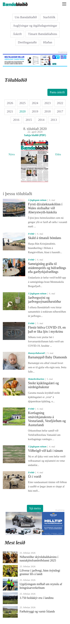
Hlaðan (47, 42)
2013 (54, 120)
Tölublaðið (16, 80)
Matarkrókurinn (36, 379)
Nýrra (12, 154)
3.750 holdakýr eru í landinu (37, 597)
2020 (22, 111)
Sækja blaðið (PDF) (35, 135)
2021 (10, 111)
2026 (10, 103)
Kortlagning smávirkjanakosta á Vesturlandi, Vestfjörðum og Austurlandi (47, 419)
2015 (29, 120)
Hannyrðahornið (36, 353)
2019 (35, 111)
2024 (35, 103)
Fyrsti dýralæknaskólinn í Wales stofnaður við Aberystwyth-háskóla (45, 208)
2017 (60, 111)
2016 (16, 120)
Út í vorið (34, 476)
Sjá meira (35, 508)
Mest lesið (15, 542)
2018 (47, 111)
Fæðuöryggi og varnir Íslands (37, 611)
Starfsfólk (49, 17)
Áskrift (17, 34)
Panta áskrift (57, 92)
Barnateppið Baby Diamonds (47, 357)
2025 (22, 103)
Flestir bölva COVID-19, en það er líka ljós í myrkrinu (47, 329)
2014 (41, 120)
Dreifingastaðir (27, 42)
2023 (47, 103)
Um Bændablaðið (26, 17)
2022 (60, 103)
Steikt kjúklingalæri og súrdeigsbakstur (43, 385)
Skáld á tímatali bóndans (44, 238)
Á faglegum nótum (37, 200)
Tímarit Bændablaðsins (42, 34)
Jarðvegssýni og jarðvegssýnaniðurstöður (44, 300)
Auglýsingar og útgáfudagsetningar (35, 25)
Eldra (58, 154)
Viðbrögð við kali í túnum (45, 451)
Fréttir (31, 234)
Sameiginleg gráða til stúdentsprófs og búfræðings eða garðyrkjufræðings (47, 268)
